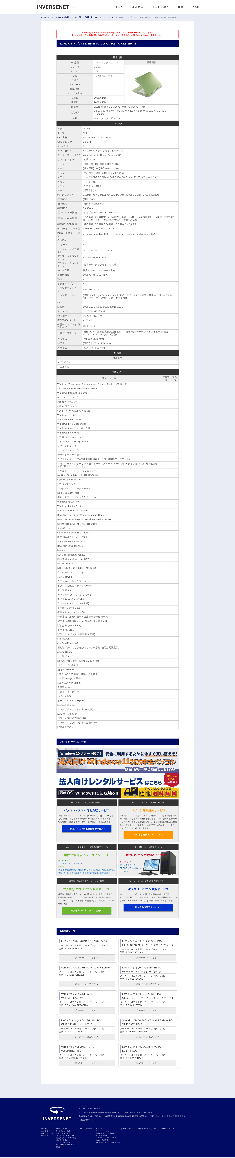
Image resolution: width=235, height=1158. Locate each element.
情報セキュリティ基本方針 (106, 1134)
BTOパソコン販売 (63, 1132)
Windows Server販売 (65, 1145)
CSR (81, 1129)
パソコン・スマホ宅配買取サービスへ (86, 829)
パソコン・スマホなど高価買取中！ (86, 802)
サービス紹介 (61, 1129)
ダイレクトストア (127, 865)
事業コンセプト (47, 1134)
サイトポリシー (101, 1136)
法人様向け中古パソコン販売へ (86, 911)
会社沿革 (44, 1136)
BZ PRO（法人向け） (129, 869)
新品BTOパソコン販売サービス (148, 848)
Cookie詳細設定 (102, 1141)
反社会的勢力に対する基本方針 (107, 1143)
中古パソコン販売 (63, 1134)
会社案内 (44, 1129)
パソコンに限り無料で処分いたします (148, 802)
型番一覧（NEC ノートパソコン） (100, 17)
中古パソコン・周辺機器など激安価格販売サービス (86, 848)
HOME (44, 17)
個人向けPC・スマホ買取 (66, 1138)
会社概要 (44, 1132)
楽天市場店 (63, 864)
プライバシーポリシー (104, 1132)
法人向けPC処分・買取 (65, 1136)
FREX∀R (124, 872)
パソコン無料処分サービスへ (148, 835)
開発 (58, 1148)
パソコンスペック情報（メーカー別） (66, 17)
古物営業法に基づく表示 (146, 1129)
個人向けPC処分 (62, 1141)
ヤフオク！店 (77, 864)
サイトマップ (128, 1129)
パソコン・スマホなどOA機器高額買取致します (148, 882)
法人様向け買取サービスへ (148, 911)
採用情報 (89, 1129)
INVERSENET (55, 6)
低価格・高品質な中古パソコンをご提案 (86, 882)
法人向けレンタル (63, 1143)
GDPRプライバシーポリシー (106, 1138)
